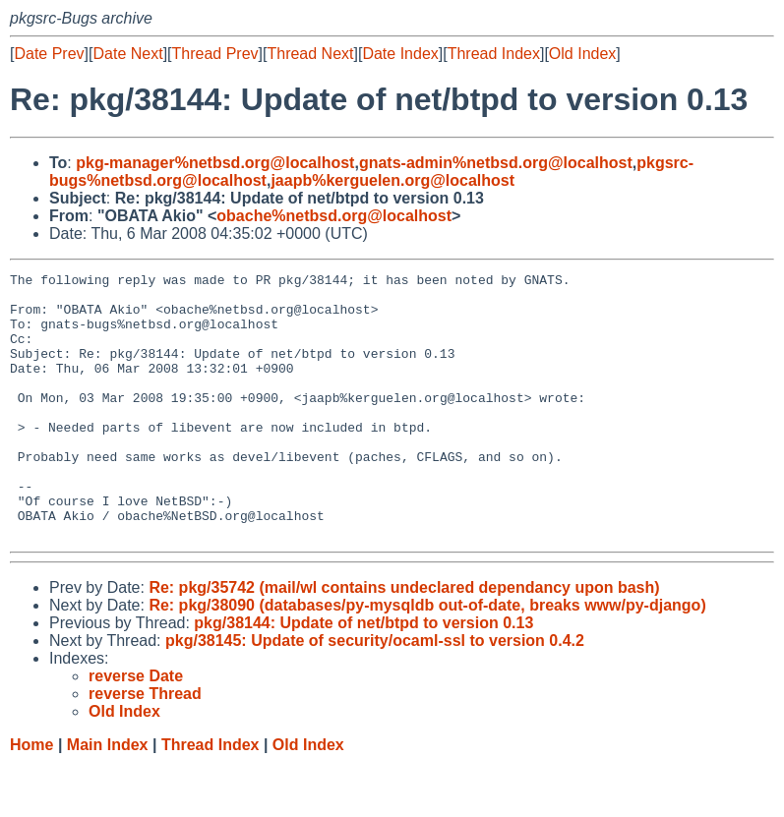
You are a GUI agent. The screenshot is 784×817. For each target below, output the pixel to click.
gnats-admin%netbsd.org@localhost (496, 162)
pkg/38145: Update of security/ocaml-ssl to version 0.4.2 (374, 693)
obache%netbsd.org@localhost (334, 215)
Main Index (108, 797)
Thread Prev (215, 53)
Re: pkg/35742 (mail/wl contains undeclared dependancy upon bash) (404, 640)
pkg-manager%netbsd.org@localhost (215, 162)
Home (31, 797)
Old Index (582, 53)
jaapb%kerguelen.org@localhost (392, 180)
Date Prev (49, 53)
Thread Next (310, 53)
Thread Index (494, 53)
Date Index (400, 53)
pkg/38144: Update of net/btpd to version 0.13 (363, 676)
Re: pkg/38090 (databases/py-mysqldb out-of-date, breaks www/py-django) (427, 658)
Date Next (127, 53)
